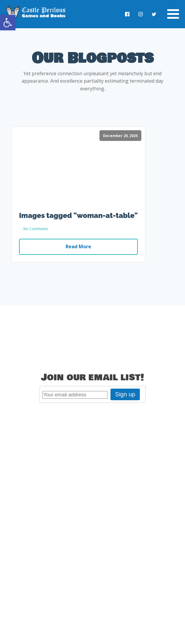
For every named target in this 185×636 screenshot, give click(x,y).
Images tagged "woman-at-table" (78, 215)
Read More (78, 246)
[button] (7, 22)
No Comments (35, 228)
